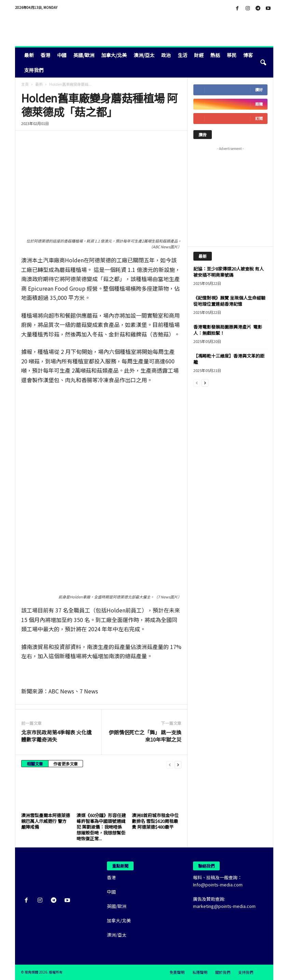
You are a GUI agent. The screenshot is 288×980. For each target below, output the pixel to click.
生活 (182, 55)
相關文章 (35, 764)
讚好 (259, 89)
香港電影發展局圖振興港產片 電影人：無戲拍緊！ (227, 329)
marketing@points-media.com (224, 906)
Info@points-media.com (218, 884)
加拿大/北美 (114, 55)
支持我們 (33, 70)
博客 (248, 55)
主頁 (25, 84)
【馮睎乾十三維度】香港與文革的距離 (228, 359)
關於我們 (222, 972)
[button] (263, 62)
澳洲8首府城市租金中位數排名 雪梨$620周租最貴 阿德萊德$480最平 (155, 821)
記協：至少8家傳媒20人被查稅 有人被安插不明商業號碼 (228, 271)
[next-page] (178, 764)
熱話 (215, 55)
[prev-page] (169, 764)
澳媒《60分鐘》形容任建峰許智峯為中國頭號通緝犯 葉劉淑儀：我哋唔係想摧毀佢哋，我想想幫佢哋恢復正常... (101, 827)
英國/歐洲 (83, 55)
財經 (199, 55)
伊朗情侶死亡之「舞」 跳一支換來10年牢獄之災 (145, 736)
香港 (45, 55)
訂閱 (259, 118)
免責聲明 (176, 972)
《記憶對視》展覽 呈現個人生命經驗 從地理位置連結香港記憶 (229, 300)
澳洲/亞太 (144, 55)
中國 (62, 55)
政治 (166, 55)
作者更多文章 (65, 764)
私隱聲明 (199, 972)
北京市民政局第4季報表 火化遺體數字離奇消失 (56, 736)
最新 (29, 55)
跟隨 (259, 104)
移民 (231, 55)
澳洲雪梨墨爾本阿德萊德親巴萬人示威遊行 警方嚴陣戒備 (45, 821)
